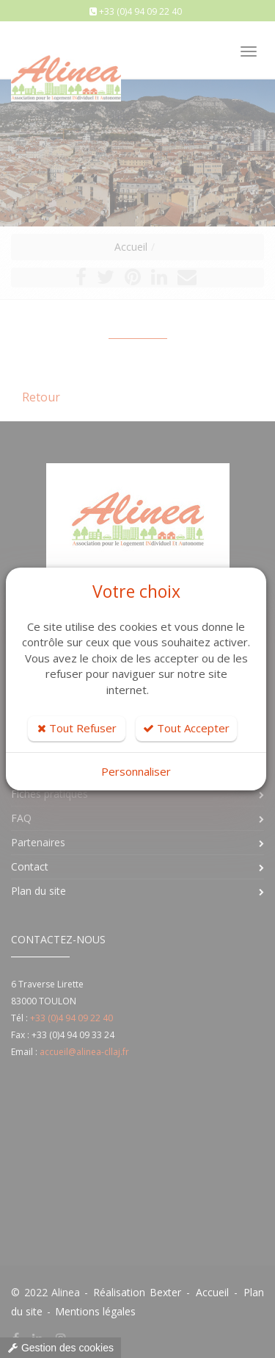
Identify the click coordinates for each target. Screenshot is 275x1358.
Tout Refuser (77, 728)
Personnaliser (136, 771)
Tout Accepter (186, 728)
